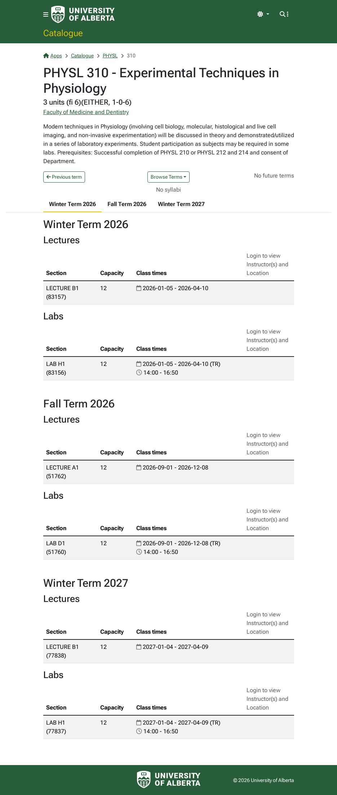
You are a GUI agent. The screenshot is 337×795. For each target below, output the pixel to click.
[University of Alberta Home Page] (82, 14)
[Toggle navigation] (45, 15)
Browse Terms (166, 177)
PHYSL (110, 55)
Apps (52, 55)
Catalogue (63, 33)
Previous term (64, 177)
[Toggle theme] (263, 14)
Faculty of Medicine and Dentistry (86, 112)
